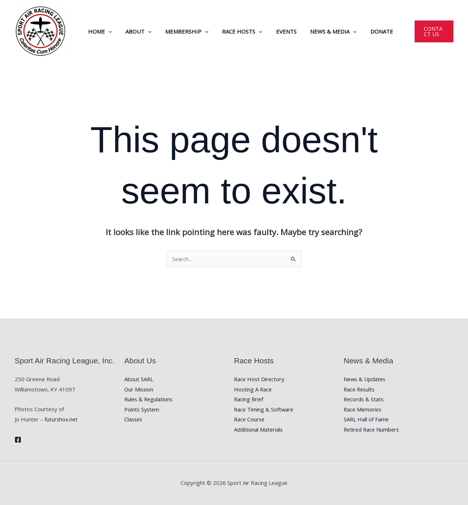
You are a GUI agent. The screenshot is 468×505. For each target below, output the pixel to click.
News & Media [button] (321, 31)
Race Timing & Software (264, 409)
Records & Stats (364, 399)
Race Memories (363, 409)
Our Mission (139, 389)
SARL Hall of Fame (366, 419)
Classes (134, 419)
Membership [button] (183, 31)
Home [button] (102, 31)
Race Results (360, 389)
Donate (367, 31)
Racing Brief (249, 399)
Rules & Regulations (149, 399)
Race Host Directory (260, 379)
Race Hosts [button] (236, 31)
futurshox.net (61, 419)
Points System (142, 409)
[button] (110, 31)
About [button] (138, 31)
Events (277, 31)
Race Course (250, 419)
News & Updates (365, 379)
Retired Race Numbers (372, 429)
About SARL (139, 379)
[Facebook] (18, 439)
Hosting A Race (253, 389)
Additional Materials (258, 429)
